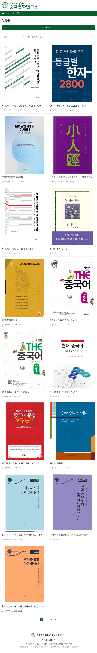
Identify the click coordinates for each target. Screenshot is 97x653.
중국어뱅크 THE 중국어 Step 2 (63, 320)
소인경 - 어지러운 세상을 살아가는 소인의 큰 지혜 (71, 177)
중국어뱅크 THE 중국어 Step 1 (15, 391)
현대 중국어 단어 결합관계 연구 (63, 391)
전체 (5, 36)
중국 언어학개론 (57, 463)
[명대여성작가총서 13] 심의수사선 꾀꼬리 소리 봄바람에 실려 (24, 534)
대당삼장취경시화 (10, 320)
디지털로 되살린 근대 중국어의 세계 (17, 248)
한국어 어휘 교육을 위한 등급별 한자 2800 (68, 105)
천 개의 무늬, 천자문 (58, 248)
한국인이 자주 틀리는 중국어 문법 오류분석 (20, 463)
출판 (9, 13)
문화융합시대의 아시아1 (12, 177)
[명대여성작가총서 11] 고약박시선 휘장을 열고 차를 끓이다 (24, 606)
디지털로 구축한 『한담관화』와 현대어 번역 (21, 105)
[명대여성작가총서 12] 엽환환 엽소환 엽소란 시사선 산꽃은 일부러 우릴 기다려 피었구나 (72, 534)
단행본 (17, 13)
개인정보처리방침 (48, 640)
